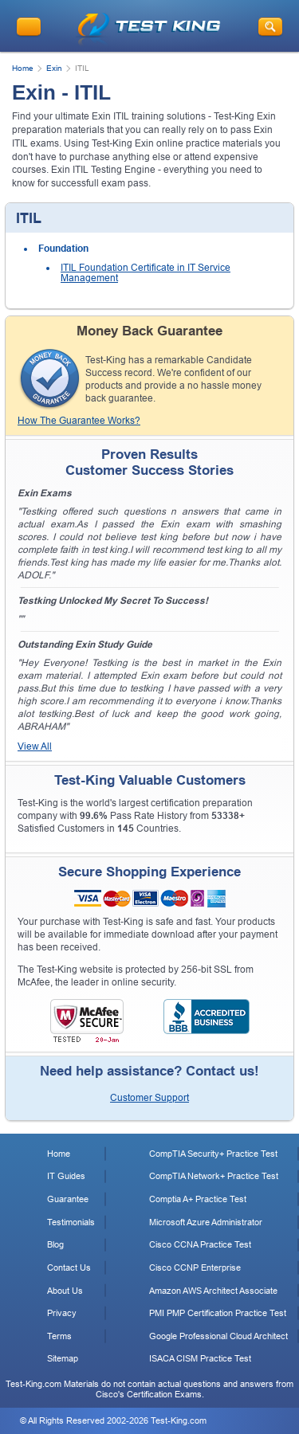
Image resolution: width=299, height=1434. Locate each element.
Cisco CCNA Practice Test (200, 1244)
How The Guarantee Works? (79, 420)
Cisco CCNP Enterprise (195, 1267)
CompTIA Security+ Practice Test (213, 1153)
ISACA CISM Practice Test (200, 1358)
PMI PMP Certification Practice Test (217, 1313)
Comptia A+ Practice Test (197, 1199)
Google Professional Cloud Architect (218, 1336)
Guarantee (68, 1199)
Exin (54, 68)
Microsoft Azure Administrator (205, 1222)
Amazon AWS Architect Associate (213, 1290)
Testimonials (71, 1222)
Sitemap (62, 1358)
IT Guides (66, 1176)
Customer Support (149, 1097)
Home (22, 68)
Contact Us (69, 1267)
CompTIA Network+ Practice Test (213, 1176)
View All (35, 746)
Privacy (62, 1313)
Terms (59, 1336)
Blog (55, 1244)
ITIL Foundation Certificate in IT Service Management (145, 273)
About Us (65, 1290)
